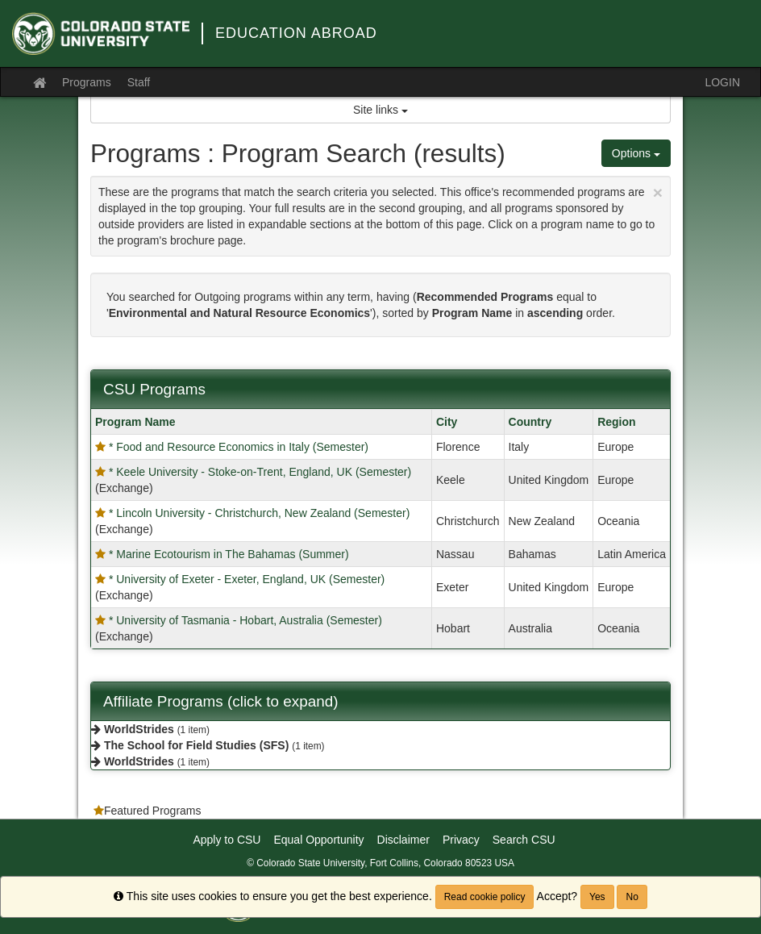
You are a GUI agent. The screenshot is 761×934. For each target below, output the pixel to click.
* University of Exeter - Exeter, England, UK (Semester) (247, 579)
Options (636, 153)
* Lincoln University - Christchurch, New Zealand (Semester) (259, 513)
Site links (380, 109)
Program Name (135, 421)
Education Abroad (296, 33)
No (632, 897)
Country (530, 421)
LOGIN (722, 82)
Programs (86, 82)
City (446, 421)
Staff (139, 82)
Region (616, 421)
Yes (597, 897)
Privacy (461, 839)
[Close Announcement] (658, 192)
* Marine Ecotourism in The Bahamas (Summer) (229, 554)
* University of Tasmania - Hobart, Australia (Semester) (245, 620)
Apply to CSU (226, 839)
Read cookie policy (485, 897)
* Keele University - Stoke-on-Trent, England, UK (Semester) (260, 471)
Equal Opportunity (318, 839)
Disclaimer (403, 839)
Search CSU (524, 839)
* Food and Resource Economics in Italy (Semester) (238, 446)
